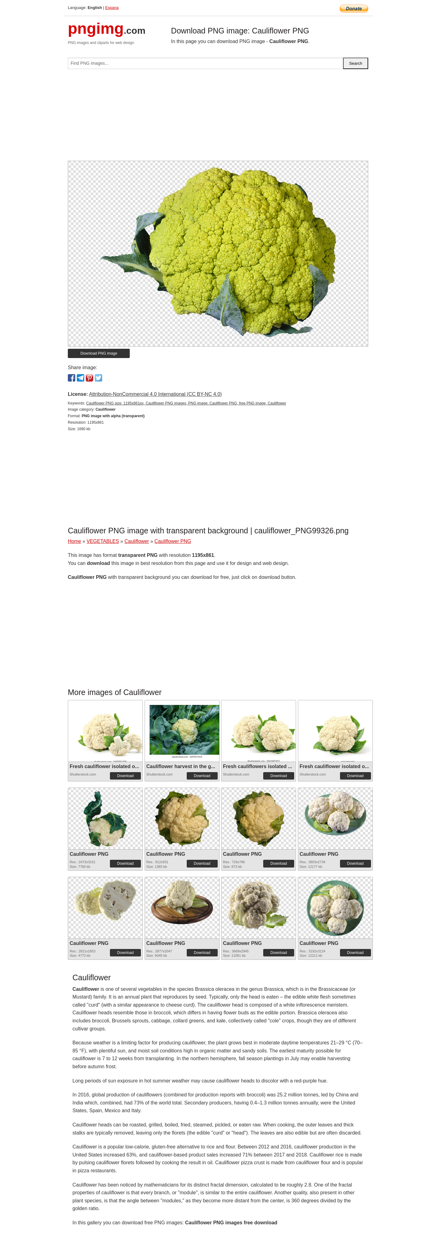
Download (125, 776)
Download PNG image (99, 353)
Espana (112, 7)
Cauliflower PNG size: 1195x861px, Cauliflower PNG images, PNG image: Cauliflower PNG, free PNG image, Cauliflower (186, 403)
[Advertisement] (218, 117)
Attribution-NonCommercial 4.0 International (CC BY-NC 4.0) (155, 394)
